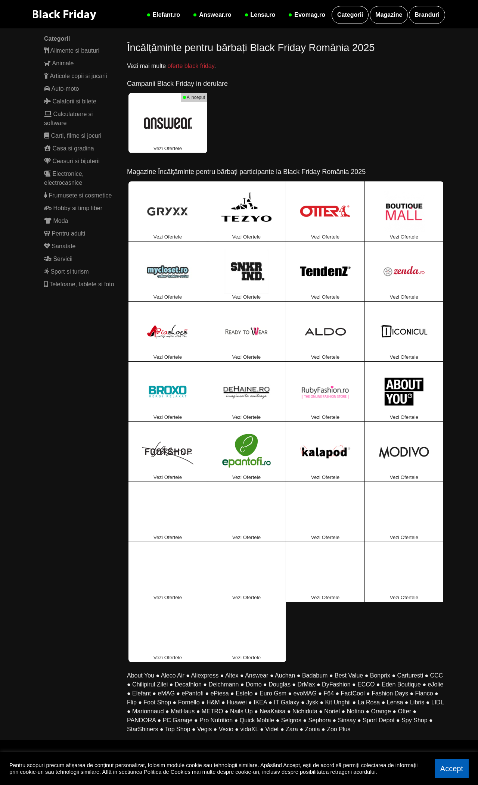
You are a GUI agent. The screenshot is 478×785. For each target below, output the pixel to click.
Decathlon (188, 684)
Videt (272, 729)
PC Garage (178, 720)
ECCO (366, 684)
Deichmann (223, 684)
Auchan (285, 675)
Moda (56, 221)
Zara (292, 729)
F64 (328, 693)
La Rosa (369, 702)
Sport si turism (66, 271)
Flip (132, 702)
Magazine (388, 15)
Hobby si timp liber (73, 208)
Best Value (349, 675)
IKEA (260, 702)
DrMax (306, 684)
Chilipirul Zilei (150, 684)
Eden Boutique (401, 684)
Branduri (427, 15)
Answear (256, 675)
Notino (355, 711)
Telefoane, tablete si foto (79, 284)
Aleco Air (172, 675)
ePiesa (220, 693)
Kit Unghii (338, 702)
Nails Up (241, 711)
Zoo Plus (338, 729)
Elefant (141, 693)
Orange (381, 711)
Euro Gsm (273, 693)
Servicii (58, 259)
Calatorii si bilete (70, 101)
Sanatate (60, 246)
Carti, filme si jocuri (73, 136)
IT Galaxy (286, 702)
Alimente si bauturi (71, 50)
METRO (212, 711)
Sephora (319, 720)
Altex (232, 675)
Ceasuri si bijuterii (72, 161)
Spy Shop (414, 720)
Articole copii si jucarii (75, 76)
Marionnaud (148, 711)
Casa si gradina (69, 148)
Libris (417, 702)
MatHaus (183, 711)
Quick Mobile (257, 720)
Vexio (226, 729)
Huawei (236, 702)
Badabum (315, 675)
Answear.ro (211, 14)
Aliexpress (204, 675)
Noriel (332, 711)
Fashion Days (390, 693)
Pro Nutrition (216, 720)
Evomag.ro (306, 14)
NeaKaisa (272, 711)
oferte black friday (190, 66)
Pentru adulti (64, 233)
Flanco (424, 693)
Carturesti (410, 675)
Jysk (312, 702)
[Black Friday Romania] (70, 14)
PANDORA (141, 720)
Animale (59, 63)
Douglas (280, 684)
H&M (213, 702)
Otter (404, 711)
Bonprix (380, 675)
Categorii (350, 15)
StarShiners (142, 729)
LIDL (437, 702)
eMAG (166, 693)
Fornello (189, 702)
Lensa (395, 702)
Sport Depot (378, 720)
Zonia (312, 729)
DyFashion (336, 684)
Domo (254, 684)
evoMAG (305, 693)
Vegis (204, 729)
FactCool (353, 693)
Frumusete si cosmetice (78, 195)
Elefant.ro (162, 14)
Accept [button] (451, 768)
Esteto (244, 693)
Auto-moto (61, 88)
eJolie (436, 684)
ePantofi (192, 693)
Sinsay (347, 720)
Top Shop (177, 729)
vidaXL (249, 729)
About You (140, 675)
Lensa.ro (259, 14)
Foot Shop (157, 702)
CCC (436, 675)
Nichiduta (304, 711)
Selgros (291, 720)
